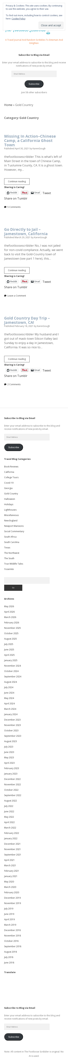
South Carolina (11, 542)
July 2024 (8, 687)
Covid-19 (8, 482)
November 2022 (12, 784)
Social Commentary (14, 531)
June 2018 (9, 962)
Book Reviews (11, 466)
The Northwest (11, 552)
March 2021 (10, 865)
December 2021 (12, 843)
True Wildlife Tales (13, 563)
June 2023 (9, 752)
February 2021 (11, 870)
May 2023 (9, 757)
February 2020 (11, 892)
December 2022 (12, 779)
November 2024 (12, 665)
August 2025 (10, 638)
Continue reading (19, 182)
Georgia (8, 488)
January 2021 (10, 876)
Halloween (9, 498)
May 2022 (9, 816)
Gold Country (11, 493)
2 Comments (13, 384)
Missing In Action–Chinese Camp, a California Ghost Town (30, 140)
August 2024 (10, 681)
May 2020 (9, 881)
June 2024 (9, 692)
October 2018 (11, 941)
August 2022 (10, 800)
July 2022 (8, 806)
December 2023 (12, 719)
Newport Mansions (14, 525)
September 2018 (12, 946)
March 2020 (10, 887)
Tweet (46, 192)
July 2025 (8, 644)
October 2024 (11, 671)
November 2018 (12, 935)
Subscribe (33, 84)
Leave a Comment (16, 295)
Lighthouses (10, 509)
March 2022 (10, 827)
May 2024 (9, 698)
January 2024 (10, 714)
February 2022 (11, 833)
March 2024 (10, 708)
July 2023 (8, 746)
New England (10, 520)
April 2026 (9, 611)
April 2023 (9, 762)
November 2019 (12, 903)
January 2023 (10, 773)
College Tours (11, 477)
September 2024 (12, 676)
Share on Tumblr (15, 198)
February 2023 (11, 768)
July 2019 (8, 908)
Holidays (8, 504)
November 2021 (12, 849)
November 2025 (12, 627)
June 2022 (9, 811)
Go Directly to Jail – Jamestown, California (26, 231)
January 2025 (10, 660)
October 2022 (11, 789)
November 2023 (12, 725)
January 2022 (10, 838)
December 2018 (12, 930)
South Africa (10, 536)
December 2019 (12, 897)
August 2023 (10, 741)
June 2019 (9, 914)
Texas (7, 547)
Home (8, 105)
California (9, 472)
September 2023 (12, 735)
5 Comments (13, 207)
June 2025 (9, 649)
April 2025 (9, 654)
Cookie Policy (18, 18)
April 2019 (9, 919)
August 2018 (10, 951)
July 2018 (8, 957)
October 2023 (11, 730)
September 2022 (12, 795)
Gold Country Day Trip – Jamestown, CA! (27, 320)
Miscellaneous (11, 515)
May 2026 (9, 606)
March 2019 (10, 924)
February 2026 (11, 622)
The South (9, 558)
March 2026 (10, 617)
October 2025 (11, 633)
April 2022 (9, 822)
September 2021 (12, 854)
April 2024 (9, 703)
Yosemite (9, 569)
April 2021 (9, 860)
